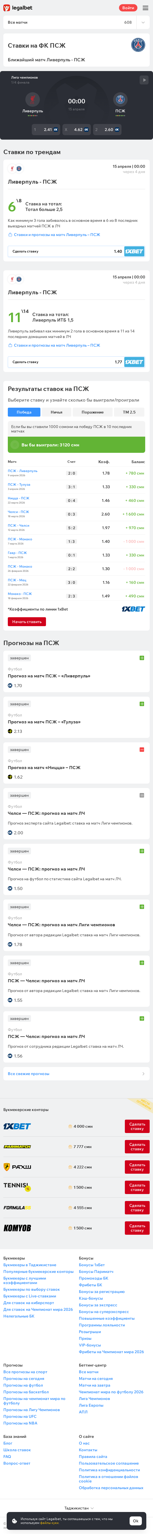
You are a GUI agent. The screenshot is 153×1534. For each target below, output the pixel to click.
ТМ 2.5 (129, 412)
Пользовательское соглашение (109, 1463)
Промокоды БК (93, 1278)
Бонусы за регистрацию (102, 1291)
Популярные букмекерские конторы (38, 1271)
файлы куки (49, 1523)
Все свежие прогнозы (28, 1073)
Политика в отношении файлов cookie (108, 1479)
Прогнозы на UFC (20, 1416)
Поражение (93, 412)
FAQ (7, 1456)
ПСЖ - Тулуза (19, 484)
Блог (7, 1443)
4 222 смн (82, 1167)
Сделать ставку (137, 1167)
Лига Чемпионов (94, 1398)
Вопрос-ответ (16, 1463)
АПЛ (83, 1411)
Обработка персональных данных (111, 1487)
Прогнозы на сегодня (23, 1378)
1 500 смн (82, 1187)
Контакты (88, 1449)
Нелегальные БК (19, 1316)
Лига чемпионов (24, 77)
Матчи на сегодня (96, 1378)
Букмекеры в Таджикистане (29, 1264)
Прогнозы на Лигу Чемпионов (31, 1409)
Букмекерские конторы (25, 1109)
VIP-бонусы (90, 1345)
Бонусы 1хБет (92, 1264)
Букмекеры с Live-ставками (29, 1296)
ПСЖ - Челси (18, 525)
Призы (85, 1338)
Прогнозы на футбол (23, 1385)
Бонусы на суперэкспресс (104, 1311)
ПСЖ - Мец (17, 580)
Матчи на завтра (94, 1385)
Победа (24, 412)
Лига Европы (91, 1405)
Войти (128, 7)
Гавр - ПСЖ (17, 553)
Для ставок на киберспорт (28, 1302)
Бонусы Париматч (96, 1271)
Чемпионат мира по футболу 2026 (111, 1391)
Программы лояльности (102, 1325)
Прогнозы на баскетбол (26, 1391)
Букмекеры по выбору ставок (31, 1289)
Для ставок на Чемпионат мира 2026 (38, 1309)
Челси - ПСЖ (18, 512)
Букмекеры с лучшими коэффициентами (24, 1280)
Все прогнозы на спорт (25, 1371)
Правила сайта (93, 1456)
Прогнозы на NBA (20, 1423)
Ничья (56, 412)
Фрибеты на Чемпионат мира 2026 (111, 1351)
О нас (84, 1443)
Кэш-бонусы (91, 1298)
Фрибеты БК (90, 1284)
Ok (136, 1520)
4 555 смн (82, 1207)
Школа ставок (17, 1449)
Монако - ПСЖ (20, 594)
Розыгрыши (90, 1331)
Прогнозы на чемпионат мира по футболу (34, 1401)
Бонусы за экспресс (98, 1304)
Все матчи (88, 1371)
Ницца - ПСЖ (19, 498)
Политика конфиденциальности (109, 1469)
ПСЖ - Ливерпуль (22, 471)
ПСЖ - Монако (20, 539)
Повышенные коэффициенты (107, 1318)
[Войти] (76, 234)
